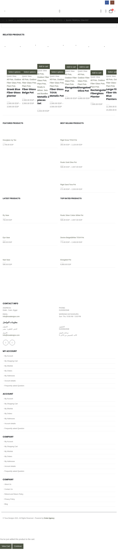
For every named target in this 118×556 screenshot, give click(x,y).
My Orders (8, 374)
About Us (8, 491)
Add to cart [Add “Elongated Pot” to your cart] (71, 67)
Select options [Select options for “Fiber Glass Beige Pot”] (30, 72)
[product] (14, 54)
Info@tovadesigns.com (11, 318)
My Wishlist (8, 369)
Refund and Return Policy (14, 501)
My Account (8, 358)
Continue (18, 553)
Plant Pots (11, 86)
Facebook (5, 345)
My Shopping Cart (11, 364)
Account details (10, 384)
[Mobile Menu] (5, 11)
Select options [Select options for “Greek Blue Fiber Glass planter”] (14, 72)
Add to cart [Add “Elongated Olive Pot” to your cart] (84, 67)
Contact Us (8, 496)
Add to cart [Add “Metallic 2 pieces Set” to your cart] (43, 66)
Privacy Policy (9, 506)
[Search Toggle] (59, 11)
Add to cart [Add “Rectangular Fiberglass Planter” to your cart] (96, 73)
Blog (6, 511)
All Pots (10, 79)
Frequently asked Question (14, 389)
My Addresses (9, 379)
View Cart (6, 553)
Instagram (12, 345)
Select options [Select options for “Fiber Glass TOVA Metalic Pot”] (57, 72)
